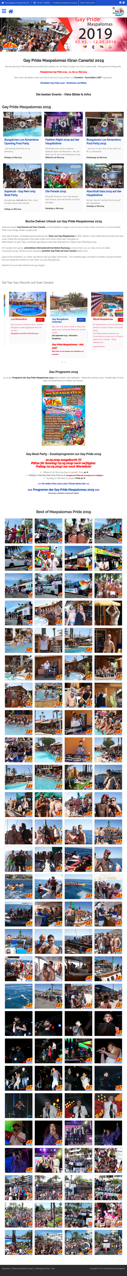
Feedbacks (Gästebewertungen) (65, 3)
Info (34, 320)
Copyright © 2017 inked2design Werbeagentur (107, 1268)
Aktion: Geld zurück (87, 3)
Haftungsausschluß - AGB (45, 1268)
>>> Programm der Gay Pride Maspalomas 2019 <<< (63, 489)
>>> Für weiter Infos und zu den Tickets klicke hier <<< (63, 484)
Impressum (6, 1268)
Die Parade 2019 (55, 191)
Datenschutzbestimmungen (22, 1268)
